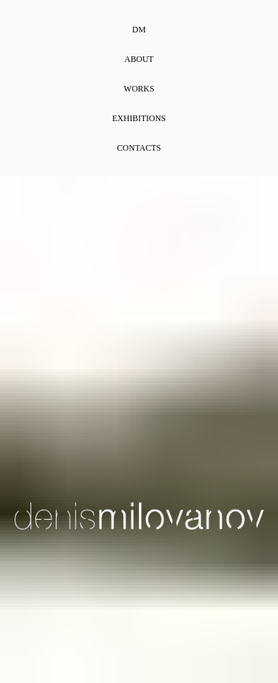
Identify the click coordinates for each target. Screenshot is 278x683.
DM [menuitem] (138, 30)
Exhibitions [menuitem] (139, 118)
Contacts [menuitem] (139, 148)
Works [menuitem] (138, 89)
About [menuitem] (138, 59)
